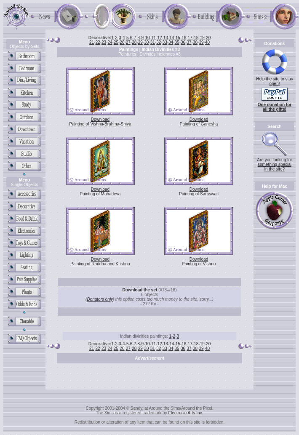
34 (170, 42)
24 (109, 42)
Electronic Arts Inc (185, 413)
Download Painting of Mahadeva (100, 191)
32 (158, 42)
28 (134, 42)
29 (140, 42)
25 (116, 42)
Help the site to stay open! (274, 81)
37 (189, 42)
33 (165, 42)
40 (207, 42)
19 (202, 37)
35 (177, 42)
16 (184, 37)
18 (196, 37)
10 (147, 37)
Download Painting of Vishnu (199, 261)
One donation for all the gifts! (275, 107)
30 (146, 42)
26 (122, 42)
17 (190, 37)
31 (152, 42)
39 (201, 42)
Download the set (140, 290)
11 (153, 37)
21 (91, 42)
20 (208, 37)
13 (165, 37)
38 (195, 42)
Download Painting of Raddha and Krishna (100, 261)
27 (128, 42)
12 (159, 37)
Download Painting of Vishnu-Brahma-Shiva (100, 121)
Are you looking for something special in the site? (274, 164)
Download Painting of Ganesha (199, 121)
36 (183, 42)
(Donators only (99, 299)
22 (97, 42)
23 (103, 42)
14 (171, 37)
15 (178, 37)
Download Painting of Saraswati (199, 191)
